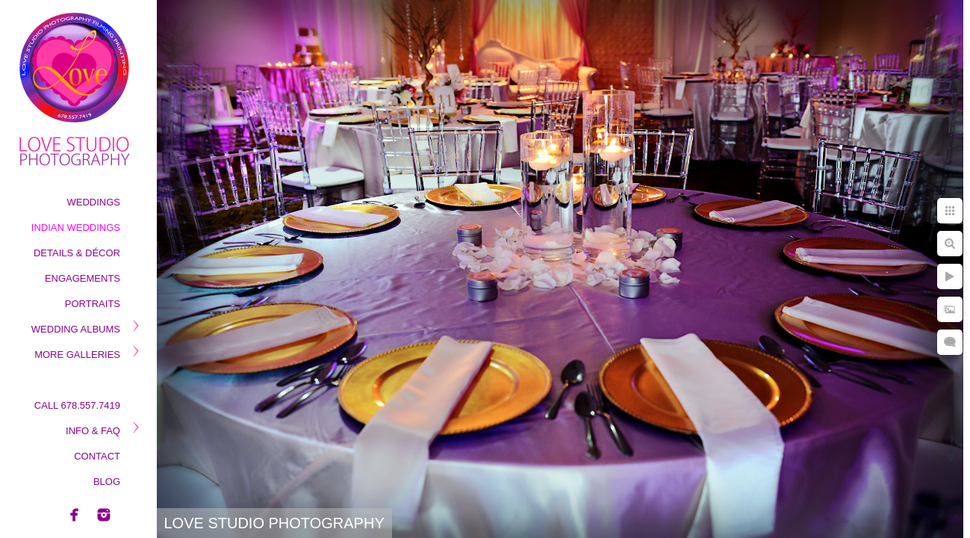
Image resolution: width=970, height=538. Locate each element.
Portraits (92, 303)
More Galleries (77, 354)
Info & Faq (93, 430)
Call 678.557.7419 (77, 405)
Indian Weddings (75, 227)
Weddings (94, 202)
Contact (97, 456)
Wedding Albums (75, 329)
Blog (106, 481)
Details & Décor (77, 253)
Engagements (82, 278)
